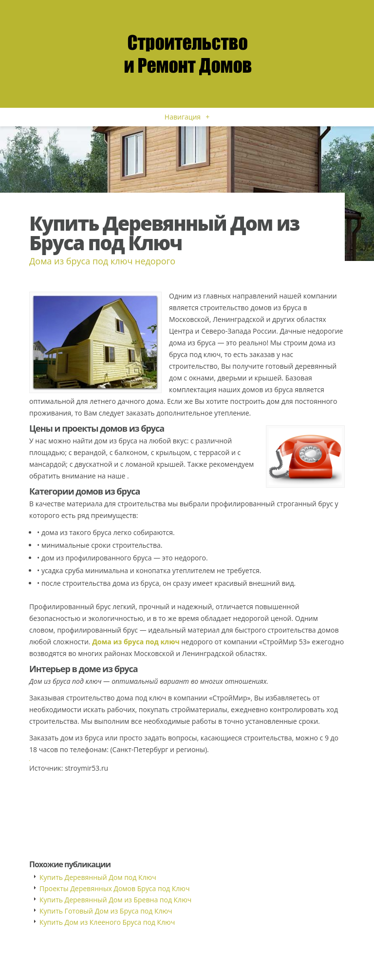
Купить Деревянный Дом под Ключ (97, 877)
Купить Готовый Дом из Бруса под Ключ (105, 911)
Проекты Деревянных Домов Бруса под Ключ (114, 888)
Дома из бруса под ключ (135, 641)
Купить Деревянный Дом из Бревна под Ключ (115, 899)
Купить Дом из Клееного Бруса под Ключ (107, 922)
